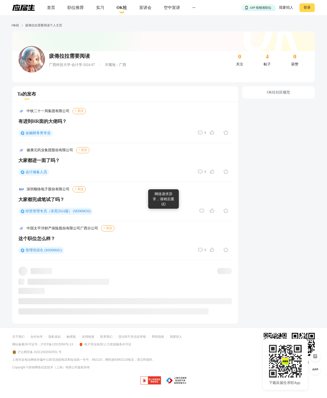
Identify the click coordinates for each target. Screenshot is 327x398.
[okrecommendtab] (121, 7)
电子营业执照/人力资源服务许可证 (105, 344)
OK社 (15, 25)
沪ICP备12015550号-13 (57, 344)
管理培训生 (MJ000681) (44, 250)
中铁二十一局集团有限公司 (48, 111)
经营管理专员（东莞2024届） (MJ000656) (58, 211)
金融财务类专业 (38, 133)
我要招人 (286, 7)
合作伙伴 (36, 336)
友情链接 (88, 336)
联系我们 (106, 336)
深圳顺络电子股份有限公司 (48, 189)
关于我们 (18, 336)
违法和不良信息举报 (132, 336)
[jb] (151, 380)
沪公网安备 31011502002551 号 (37, 352)
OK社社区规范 (278, 92)
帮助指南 (158, 336)
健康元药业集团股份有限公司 (50, 150)
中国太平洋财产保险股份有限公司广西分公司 (62, 228)
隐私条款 (55, 336)
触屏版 (71, 336)
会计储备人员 (36, 172)
